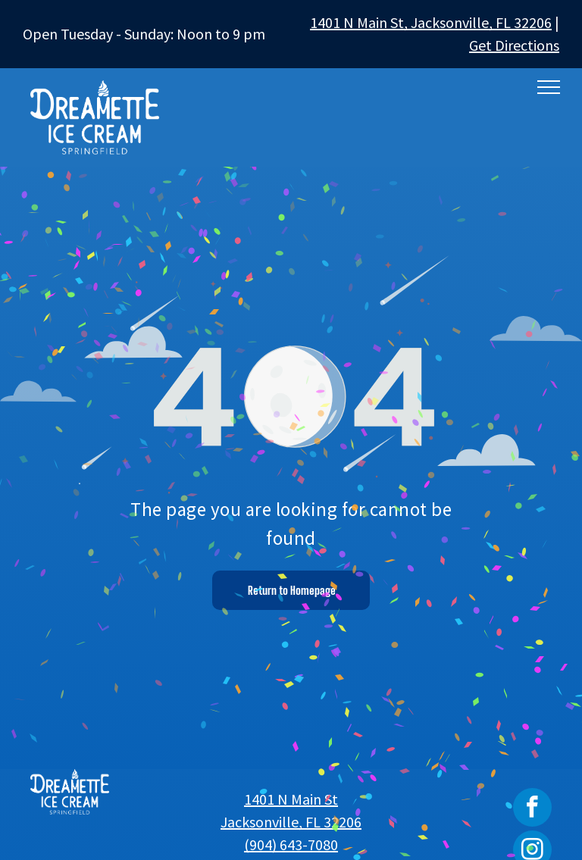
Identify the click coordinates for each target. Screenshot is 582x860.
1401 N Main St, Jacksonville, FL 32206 (431, 22)
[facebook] (532, 809)
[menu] (548, 87)
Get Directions (514, 45)
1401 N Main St (291, 799)
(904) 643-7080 (291, 844)
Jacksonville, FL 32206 (291, 821)
